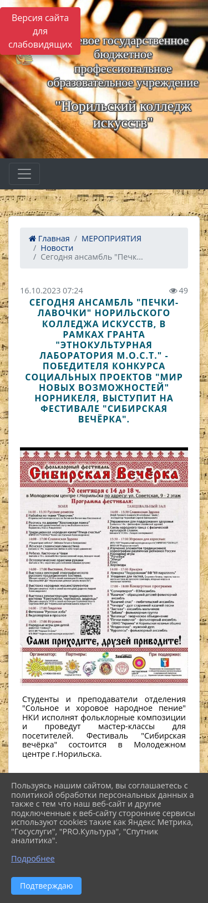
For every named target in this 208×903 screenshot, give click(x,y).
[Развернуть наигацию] (24, 174)
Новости (56, 247)
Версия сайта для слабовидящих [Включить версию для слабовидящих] (40, 31)
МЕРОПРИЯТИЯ (111, 238)
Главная (49, 238)
